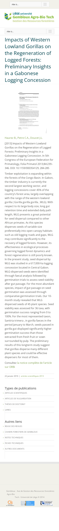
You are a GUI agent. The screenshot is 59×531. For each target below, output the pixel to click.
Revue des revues (13, 426)
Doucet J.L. (36, 138)
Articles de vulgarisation (18, 398)
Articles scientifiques (16, 393)
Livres (8, 409)
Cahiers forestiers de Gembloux (21, 432)
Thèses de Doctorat (15, 404)
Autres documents (14, 448)
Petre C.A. (23, 138)
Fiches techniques (14, 443)
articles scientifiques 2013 (32, 376)
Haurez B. (10, 138)
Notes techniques (14, 437)
